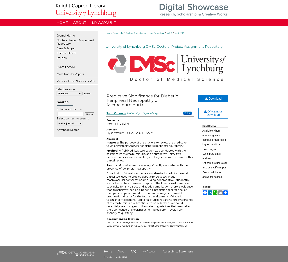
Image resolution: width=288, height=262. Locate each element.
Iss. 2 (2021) (180, 33)
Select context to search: (73, 118)
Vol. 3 (169, 33)
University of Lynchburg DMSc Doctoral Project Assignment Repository (164, 47)
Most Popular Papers (70, 74)
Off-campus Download (213, 113)
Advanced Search (68, 130)
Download (213, 98)
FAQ (133, 251)
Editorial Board (66, 53)
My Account (149, 251)
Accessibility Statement (178, 251)
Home (109, 33)
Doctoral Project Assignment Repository (145, 33)
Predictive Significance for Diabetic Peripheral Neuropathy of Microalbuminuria (142, 100)
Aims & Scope (66, 48)
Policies (61, 58)
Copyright (121, 256)
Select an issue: (65, 89)
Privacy (108, 256)
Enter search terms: (69, 109)
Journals (119, 33)
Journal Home (66, 35)
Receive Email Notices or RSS (76, 81)
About (121, 251)
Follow (187, 113)
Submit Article (66, 67)
